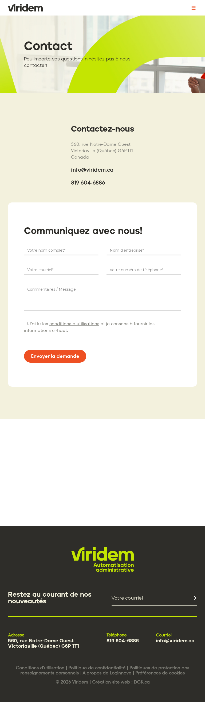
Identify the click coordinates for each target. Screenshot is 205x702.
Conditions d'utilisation (40, 668)
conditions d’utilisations (74, 323)
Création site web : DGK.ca (121, 682)
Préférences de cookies (160, 673)
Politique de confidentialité (96, 668)
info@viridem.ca (92, 170)
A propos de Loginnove (106, 673)
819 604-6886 (88, 182)
